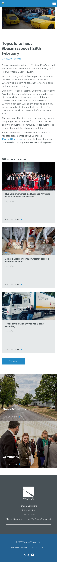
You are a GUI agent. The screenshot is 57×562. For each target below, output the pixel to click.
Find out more (12, 219)
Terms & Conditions (28, 506)
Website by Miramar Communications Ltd (28, 547)
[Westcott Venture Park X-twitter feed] (29, 555)
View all (13, 361)
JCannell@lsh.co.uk (12, 139)
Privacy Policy (28, 510)
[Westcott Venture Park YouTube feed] (32, 555)
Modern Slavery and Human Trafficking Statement (28, 519)
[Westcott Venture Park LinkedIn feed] (24, 555)
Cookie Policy (28, 514)
